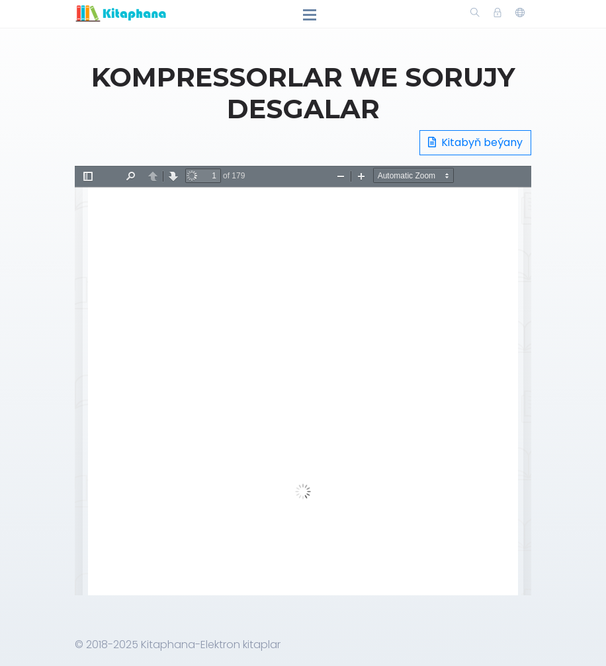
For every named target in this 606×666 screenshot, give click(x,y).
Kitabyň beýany (475, 142)
